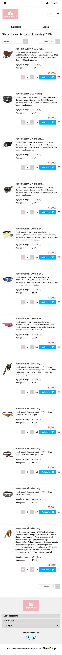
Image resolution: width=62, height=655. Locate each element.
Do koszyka (48, 77)
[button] (55, 3)
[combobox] (15, 41)
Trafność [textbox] (6, 41)
